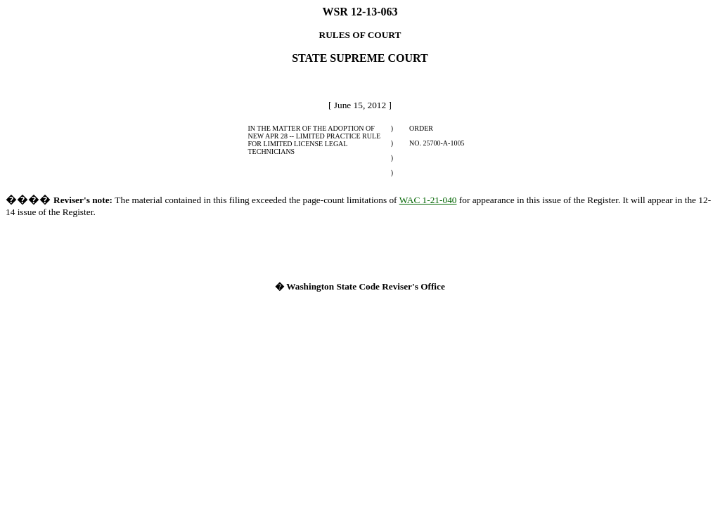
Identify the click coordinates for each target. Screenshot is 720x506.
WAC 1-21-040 (428, 200)
